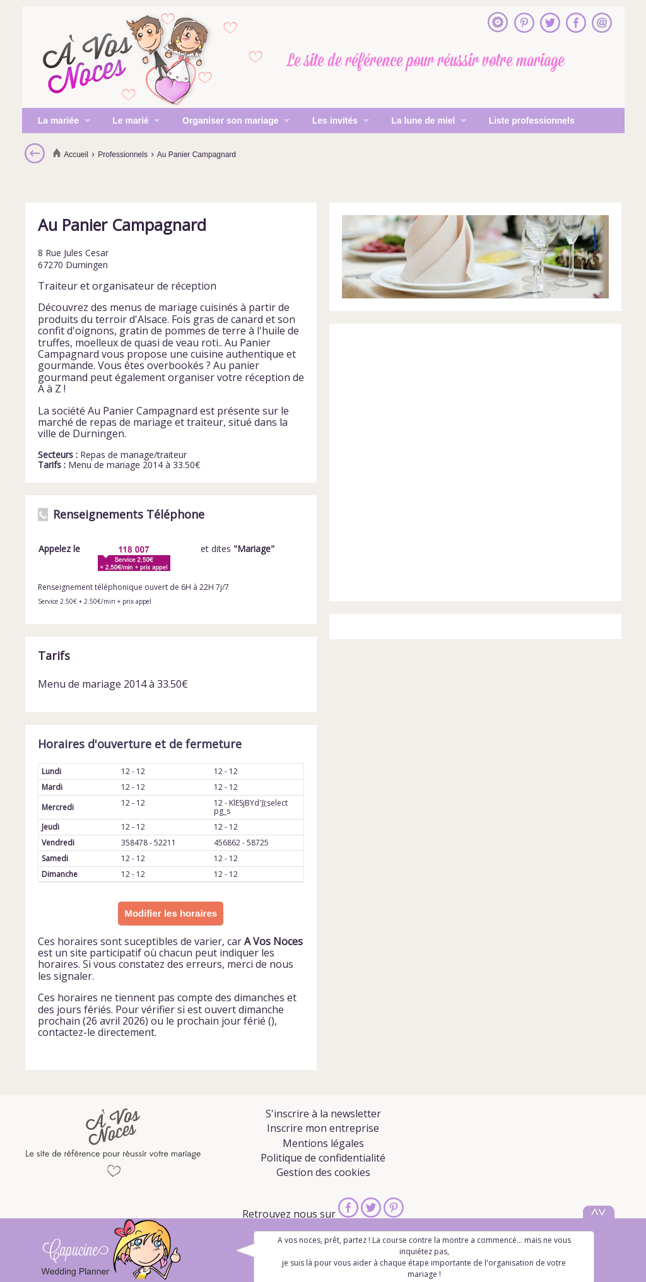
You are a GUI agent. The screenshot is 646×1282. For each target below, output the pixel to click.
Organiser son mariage (228, 121)
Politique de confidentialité (323, 1157)
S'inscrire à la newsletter (323, 1113)
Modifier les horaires (170, 913)
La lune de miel (420, 121)
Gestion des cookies (323, 1172)
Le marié (128, 121)
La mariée (56, 121)
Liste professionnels (532, 120)
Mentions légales (323, 1143)
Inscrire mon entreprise (323, 1128)
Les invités (333, 121)
